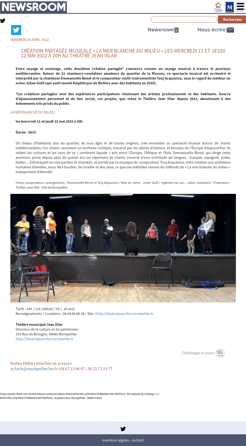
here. (157, 394)
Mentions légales (115, 440)
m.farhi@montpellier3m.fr (34, 368)
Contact (138, 440)
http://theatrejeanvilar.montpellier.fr (124, 313)
